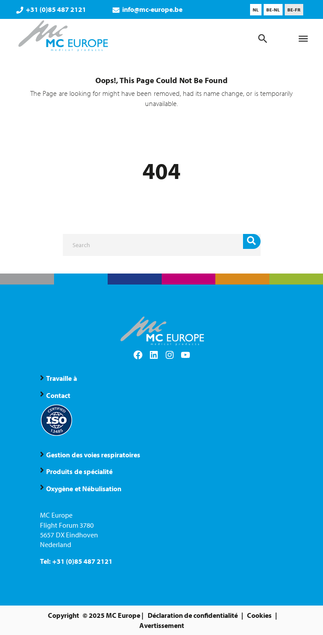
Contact (58, 395)
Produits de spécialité (79, 471)
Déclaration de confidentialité (193, 615)
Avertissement (161, 625)
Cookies (259, 615)
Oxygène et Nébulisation (83, 488)
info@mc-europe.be (147, 9)
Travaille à (61, 378)
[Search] (162, 245)
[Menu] (303, 39)
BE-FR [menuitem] (294, 10)
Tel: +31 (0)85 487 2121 (76, 561)
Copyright (63, 615)
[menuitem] (255, 9)
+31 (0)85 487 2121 (51, 9)
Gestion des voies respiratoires (93, 454)
